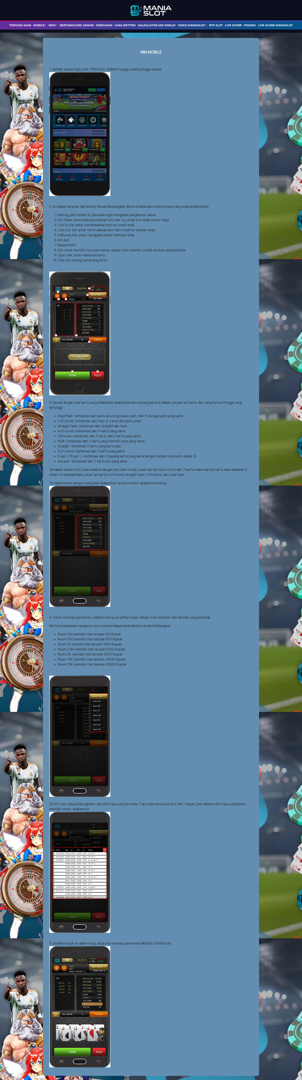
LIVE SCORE (233, 25)
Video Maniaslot (191, 25)
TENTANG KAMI (20, 25)
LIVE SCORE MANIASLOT (275, 25)
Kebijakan (104, 25)
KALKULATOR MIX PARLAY (157, 25)
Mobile (39, 25)
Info (52, 25)
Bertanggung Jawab (77, 25)
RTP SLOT (216, 25)
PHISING (250, 25)
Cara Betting (125, 25)
